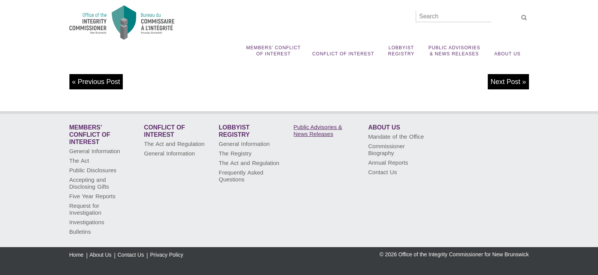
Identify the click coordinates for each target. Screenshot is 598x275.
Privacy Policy (166, 255)
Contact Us (382, 172)
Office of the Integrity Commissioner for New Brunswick (463, 254)
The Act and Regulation (174, 144)
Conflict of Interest (343, 54)
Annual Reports (388, 162)
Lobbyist (401, 51)
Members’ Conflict (273, 51)
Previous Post (99, 82)
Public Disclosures (93, 170)
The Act (79, 160)
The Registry (235, 153)
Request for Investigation (85, 209)
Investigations (86, 222)
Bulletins (80, 231)
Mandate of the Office (396, 136)
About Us (507, 54)
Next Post (505, 82)
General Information (95, 151)
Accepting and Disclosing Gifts (89, 183)
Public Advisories (454, 51)
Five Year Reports (92, 196)
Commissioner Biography (386, 149)
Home (76, 255)
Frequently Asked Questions (241, 176)
